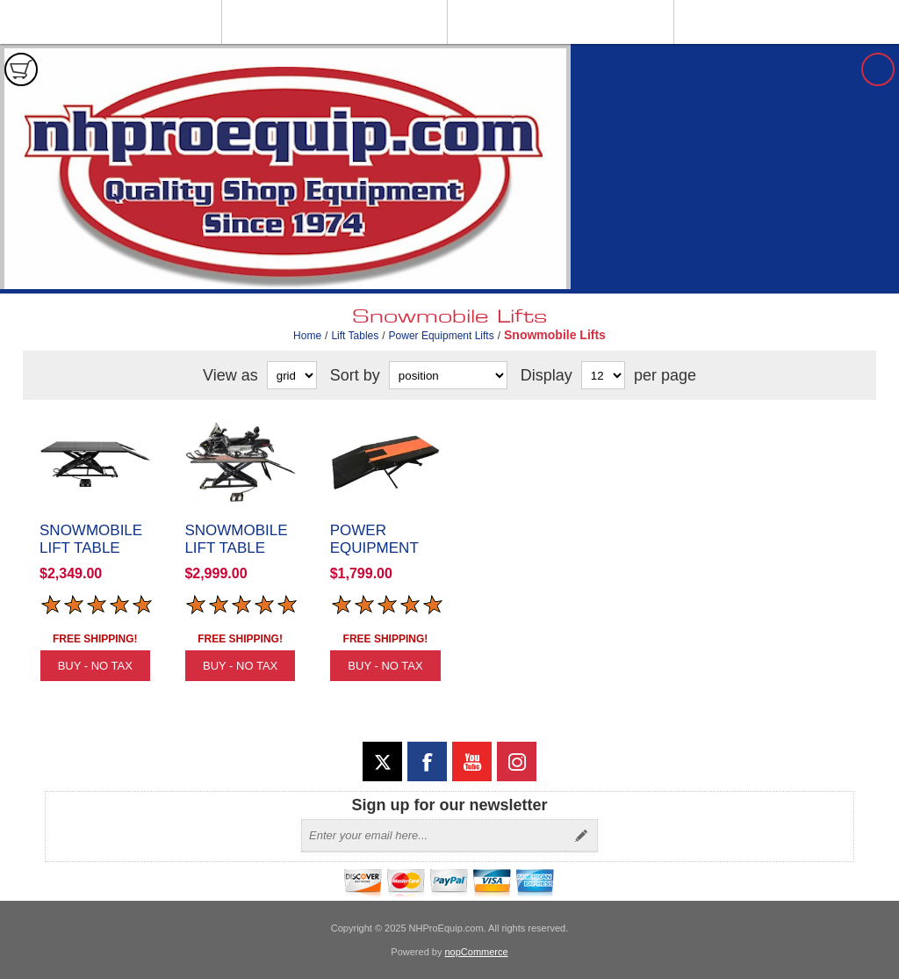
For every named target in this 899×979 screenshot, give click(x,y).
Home (307, 336)
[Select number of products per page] (603, 375)
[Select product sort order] (448, 375)
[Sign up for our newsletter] (433, 836)
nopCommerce (476, 951)
